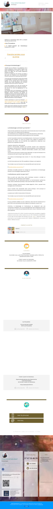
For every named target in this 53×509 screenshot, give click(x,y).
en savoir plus (40, 504)
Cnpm (34, 216)
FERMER (26, 506)
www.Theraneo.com (15, 503)
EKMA (24, 106)
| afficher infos (22, 232)
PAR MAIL (20, 420)
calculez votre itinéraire (33, 387)
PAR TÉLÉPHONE (23, 415)
